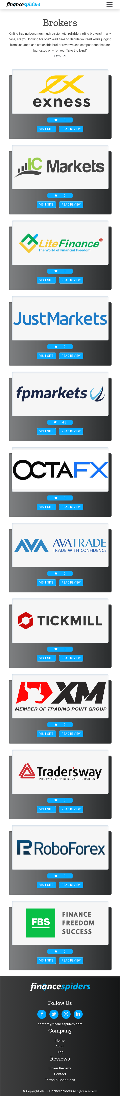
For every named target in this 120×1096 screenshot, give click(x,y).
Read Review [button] (71, 129)
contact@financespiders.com (60, 1024)
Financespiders (60, 1091)
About (60, 1046)
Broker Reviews (60, 1068)
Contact (60, 1074)
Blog (60, 1052)
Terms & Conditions (60, 1080)
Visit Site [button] (46, 129)
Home (60, 1040)
